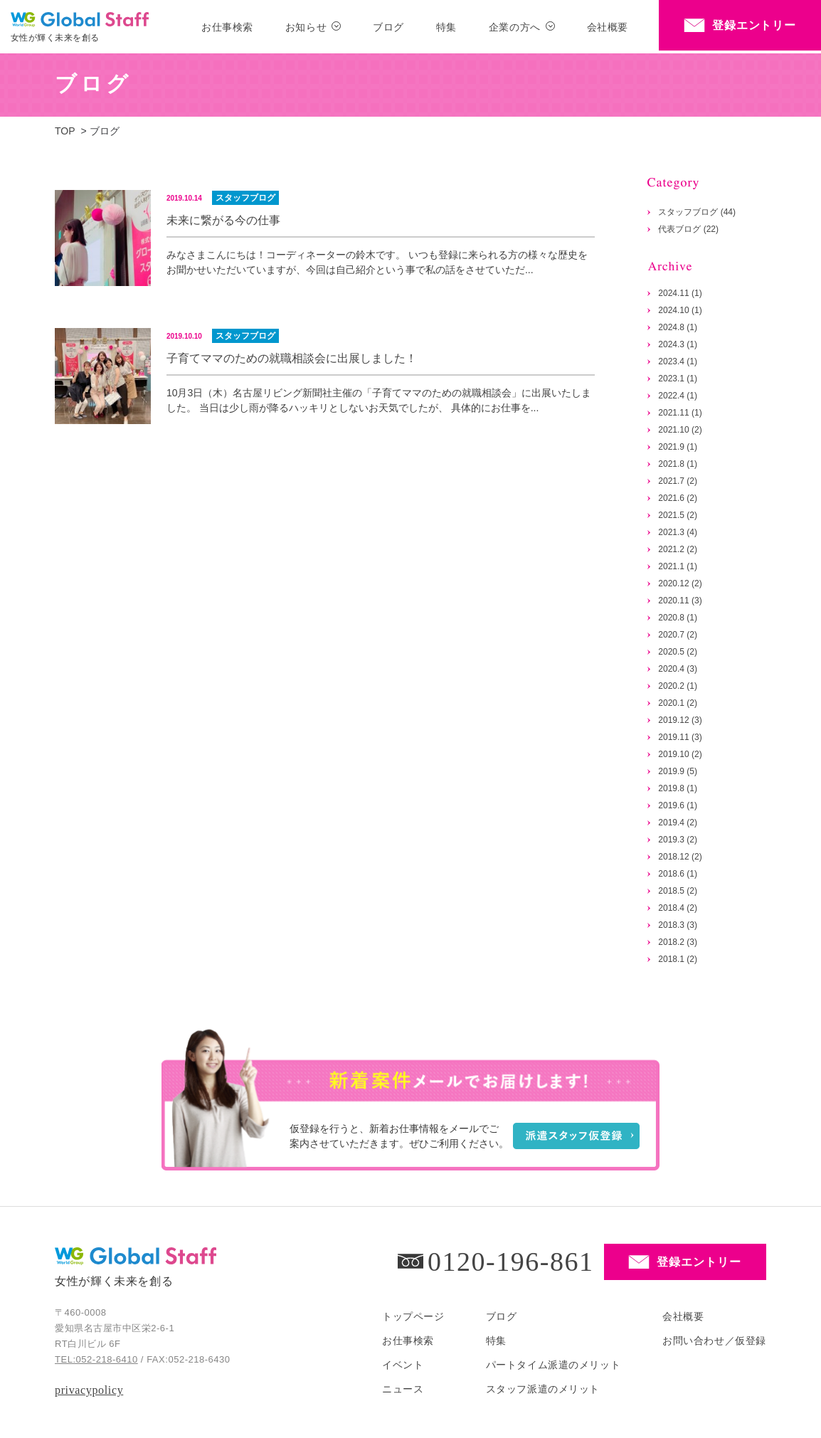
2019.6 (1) (677, 805)
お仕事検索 (227, 27)
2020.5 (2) (677, 652)
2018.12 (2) (679, 857)
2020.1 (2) (677, 703)
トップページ (413, 1316)
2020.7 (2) (677, 635)
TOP (65, 131)
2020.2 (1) (677, 686)
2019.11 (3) (679, 737)
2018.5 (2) (677, 891)
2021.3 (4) (677, 532)
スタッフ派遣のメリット (543, 1389)
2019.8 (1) (677, 788)
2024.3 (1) (677, 344)
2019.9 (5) (677, 771)
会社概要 (607, 27)
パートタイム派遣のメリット (553, 1364)
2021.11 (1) (679, 413)
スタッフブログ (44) (697, 212)
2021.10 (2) (679, 430)
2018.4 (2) (677, 908)
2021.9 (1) (677, 447)
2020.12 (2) (679, 583)
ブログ (388, 27)
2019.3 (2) (677, 840)
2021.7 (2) (677, 481)
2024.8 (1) (677, 327)
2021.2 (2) (677, 549)
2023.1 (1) (677, 379)
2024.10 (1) (679, 310)
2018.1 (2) (677, 959)
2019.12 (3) (679, 720)
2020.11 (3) (679, 601)
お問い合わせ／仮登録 (714, 1340)
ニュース (402, 1389)
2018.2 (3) (677, 942)
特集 (446, 27)
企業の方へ (515, 27)
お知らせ (306, 27)
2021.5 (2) (677, 515)
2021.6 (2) (677, 498)
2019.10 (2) (679, 754)
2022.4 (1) (677, 396)
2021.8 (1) (677, 464)
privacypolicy (89, 1390)
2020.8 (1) (677, 618)
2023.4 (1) (677, 361)
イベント (402, 1364)
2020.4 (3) (677, 669)
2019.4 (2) (677, 823)
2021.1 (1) (677, 566)
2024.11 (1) (679, 293)
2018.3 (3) (677, 925)
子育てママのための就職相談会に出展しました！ (291, 358)
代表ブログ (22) (688, 229)
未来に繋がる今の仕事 (223, 220)
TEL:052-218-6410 (96, 1359)
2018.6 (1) (677, 874)
